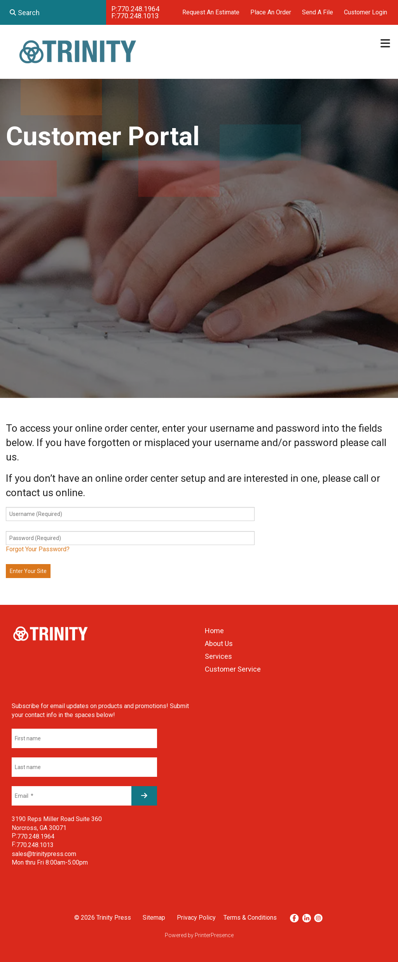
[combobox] (53, 12)
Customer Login (365, 12)
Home (214, 631)
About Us (219, 643)
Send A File (317, 12)
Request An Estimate (210, 12)
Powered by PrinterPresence (199, 935)
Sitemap (154, 917)
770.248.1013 (138, 16)
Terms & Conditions (250, 917)
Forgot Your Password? (38, 549)
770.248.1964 (138, 9)
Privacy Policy (196, 917)
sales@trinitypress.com (44, 854)
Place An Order (270, 12)
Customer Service (233, 669)
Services (218, 656)
